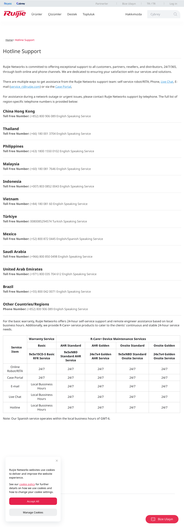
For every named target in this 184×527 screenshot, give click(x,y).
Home (9, 40)
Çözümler (55, 14)
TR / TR (151, 3)
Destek (72, 14)
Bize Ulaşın (129, 3)
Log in (173, 3)
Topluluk (89, 14)
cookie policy (27, 484)
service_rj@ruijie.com (25, 87)
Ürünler (36, 14)
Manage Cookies (33, 512)
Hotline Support (24, 40)
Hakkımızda (133, 14)
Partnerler (102, 3)
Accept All (33, 501)
